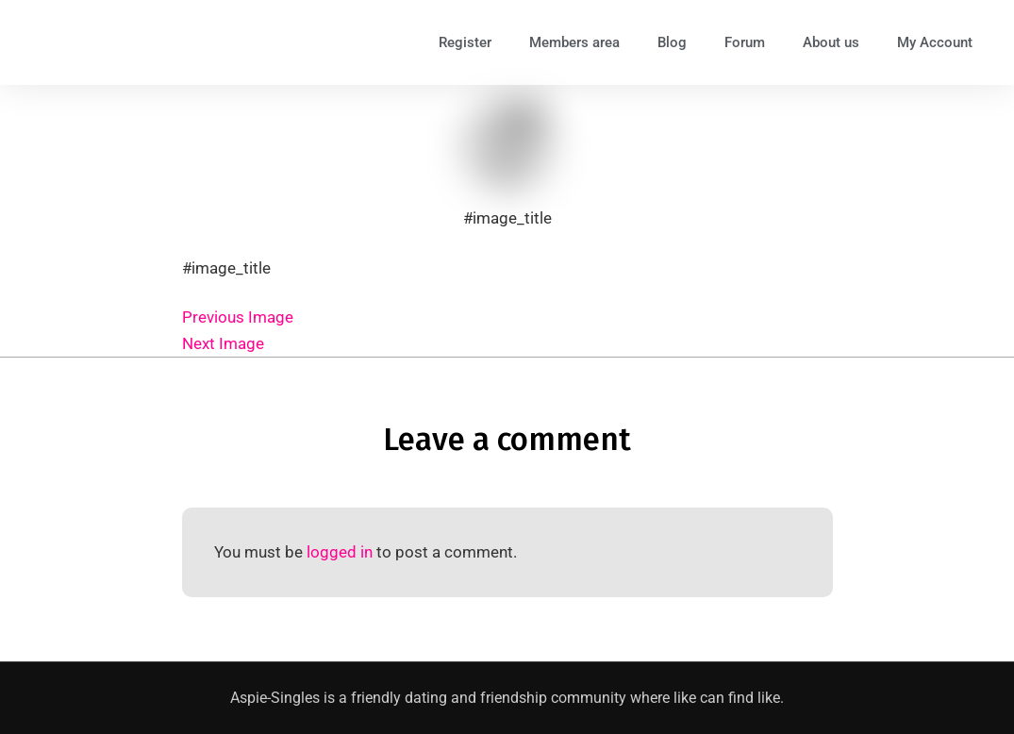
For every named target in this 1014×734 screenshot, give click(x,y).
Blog (672, 42)
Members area (574, 42)
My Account (934, 42)
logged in (340, 551)
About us (831, 42)
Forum (744, 42)
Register (465, 42)
